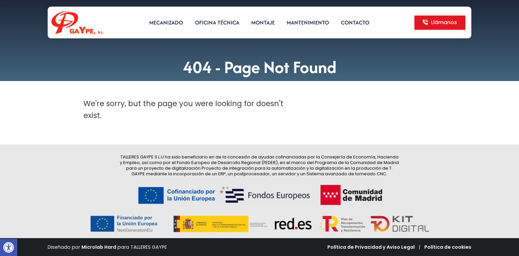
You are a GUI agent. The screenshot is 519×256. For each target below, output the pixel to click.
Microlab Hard (98, 247)
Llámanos (440, 22)
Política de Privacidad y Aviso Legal (371, 247)
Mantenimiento (308, 22)
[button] (8, 247)
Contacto (355, 22)
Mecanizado (166, 22)
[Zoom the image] (77, 14)
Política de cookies (447, 247)
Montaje (263, 22)
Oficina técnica (217, 22)
